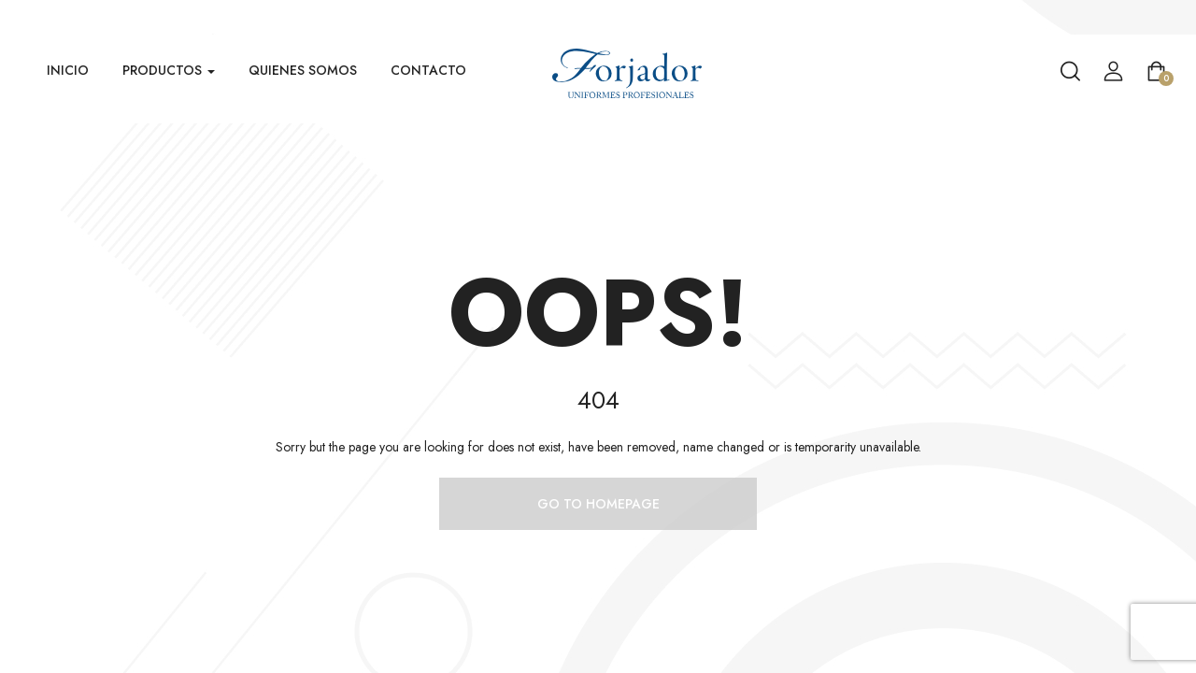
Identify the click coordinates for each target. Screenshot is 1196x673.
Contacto (428, 70)
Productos (168, 70)
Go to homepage (598, 503)
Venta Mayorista (1149, 17)
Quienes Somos (303, 70)
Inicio (68, 70)
